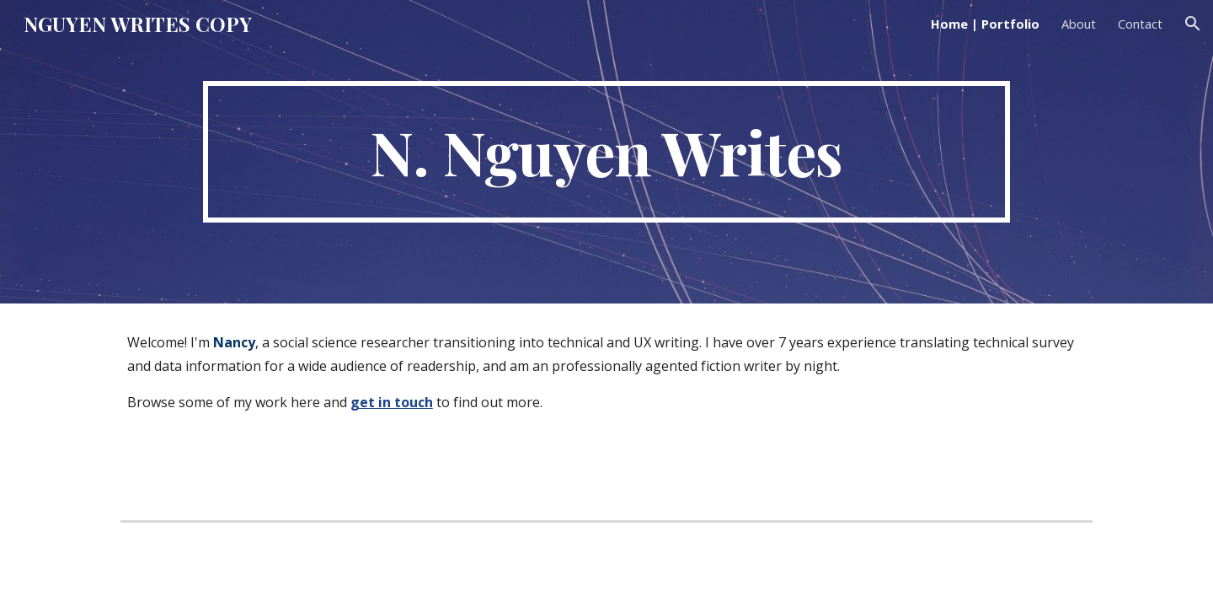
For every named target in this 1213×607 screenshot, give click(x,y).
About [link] (1078, 23)
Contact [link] (1140, 23)
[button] (1193, 23)
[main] (606, 152)
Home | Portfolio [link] (985, 23)
